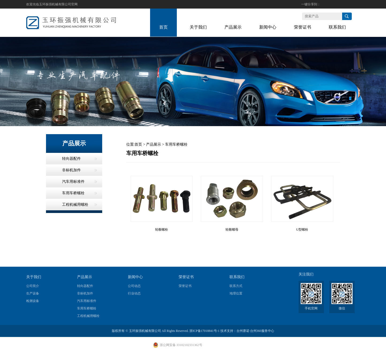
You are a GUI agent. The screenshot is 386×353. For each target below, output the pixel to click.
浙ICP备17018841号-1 (204, 331)
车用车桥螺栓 (176, 144)
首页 (138, 144)
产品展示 (153, 144)
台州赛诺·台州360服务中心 (255, 331)
